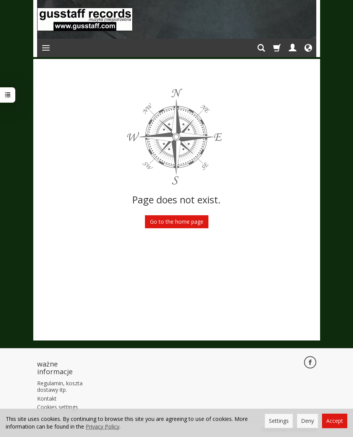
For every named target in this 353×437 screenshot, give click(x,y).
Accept (334, 420)
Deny (307, 420)
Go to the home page (176, 221)
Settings (279, 420)
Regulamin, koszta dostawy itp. (60, 386)
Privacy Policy (102, 426)
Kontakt (47, 398)
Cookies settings (57, 407)
